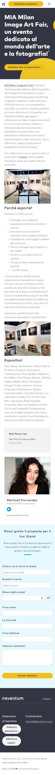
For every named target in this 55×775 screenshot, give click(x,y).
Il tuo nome (9, 607)
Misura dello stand (13, 592)
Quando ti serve (12, 579)
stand (23, 157)
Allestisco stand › (11, 741)
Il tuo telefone (11, 633)
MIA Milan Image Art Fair (18, 85)
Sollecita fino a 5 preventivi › (24, 67)
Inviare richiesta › (28, 675)
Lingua (47, 699)
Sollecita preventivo (25, 4)
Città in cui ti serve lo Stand (19, 566)
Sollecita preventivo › (12, 729)
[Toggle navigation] (49, 4)
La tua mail (9, 620)
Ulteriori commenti (13, 646)
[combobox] (27, 572)
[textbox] (26, 572)
